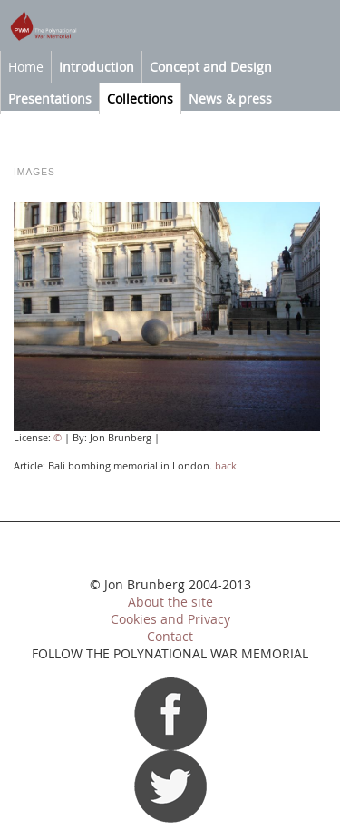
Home (26, 66)
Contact (170, 636)
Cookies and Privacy (170, 619)
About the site (170, 602)
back (226, 466)
